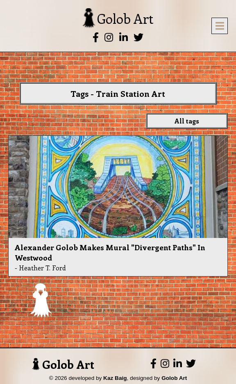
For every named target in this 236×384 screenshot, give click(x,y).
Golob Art (63, 364)
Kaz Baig (115, 378)
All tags (187, 121)
